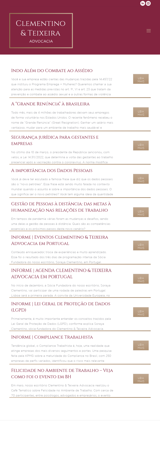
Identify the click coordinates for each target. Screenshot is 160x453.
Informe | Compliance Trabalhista (52, 337)
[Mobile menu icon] (149, 31)
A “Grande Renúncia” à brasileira (50, 104)
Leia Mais (141, 80)
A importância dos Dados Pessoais (51, 171)
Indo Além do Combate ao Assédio (52, 71)
